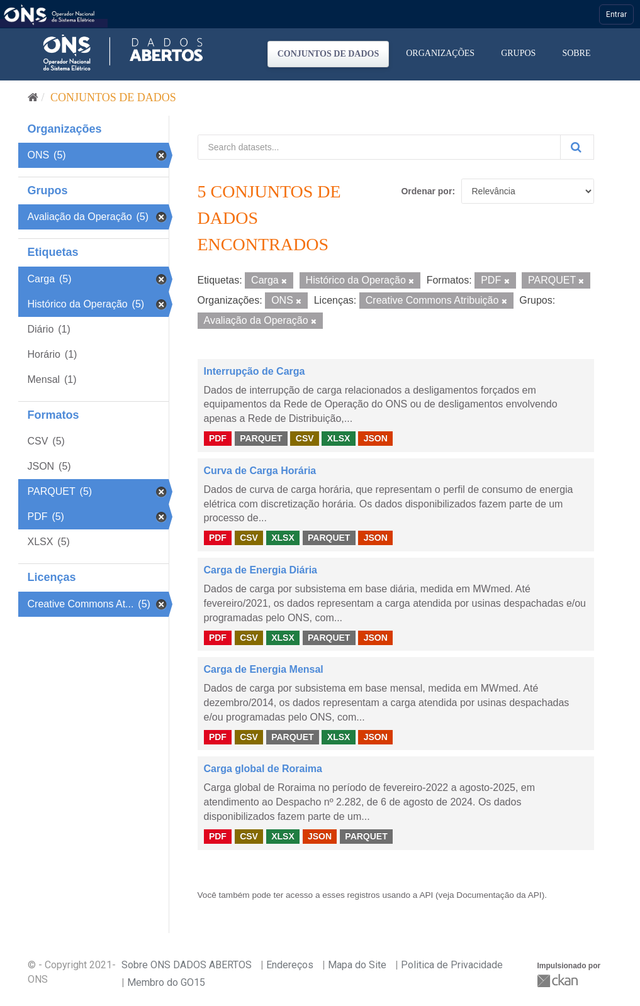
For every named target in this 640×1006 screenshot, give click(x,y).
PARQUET (261, 438)
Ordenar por (426, 191)
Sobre (576, 53)
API (426, 895)
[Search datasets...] (379, 147)
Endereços (289, 965)
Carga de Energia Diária (261, 570)
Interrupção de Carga (254, 371)
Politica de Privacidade (452, 965)
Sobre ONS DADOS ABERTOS (186, 965)
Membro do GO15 (166, 982)
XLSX (339, 438)
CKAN (558, 980)
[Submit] (577, 147)
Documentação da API (498, 895)
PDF (218, 438)
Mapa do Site (357, 965)
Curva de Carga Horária (260, 470)
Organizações (440, 53)
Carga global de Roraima (263, 768)
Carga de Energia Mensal (263, 669)
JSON (376, 438)
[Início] (33, 97)
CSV (305, 438)
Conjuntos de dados (328, 53)
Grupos (518, 53)
